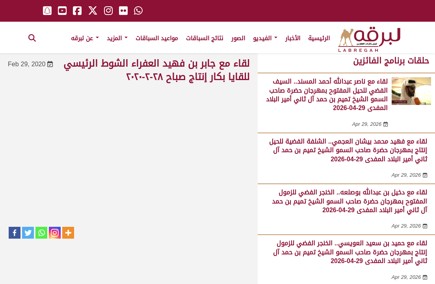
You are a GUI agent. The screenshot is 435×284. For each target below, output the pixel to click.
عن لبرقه (85, 38)
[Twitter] (28, 233)
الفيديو (265, 38)
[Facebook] (14, 233)
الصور (238, 38)
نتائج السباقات (204, 38)
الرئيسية (319, 38)
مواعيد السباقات (157, 38)
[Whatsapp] (41, 233)
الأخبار (292, 38)
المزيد (117, 38)
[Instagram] (55, 233)
